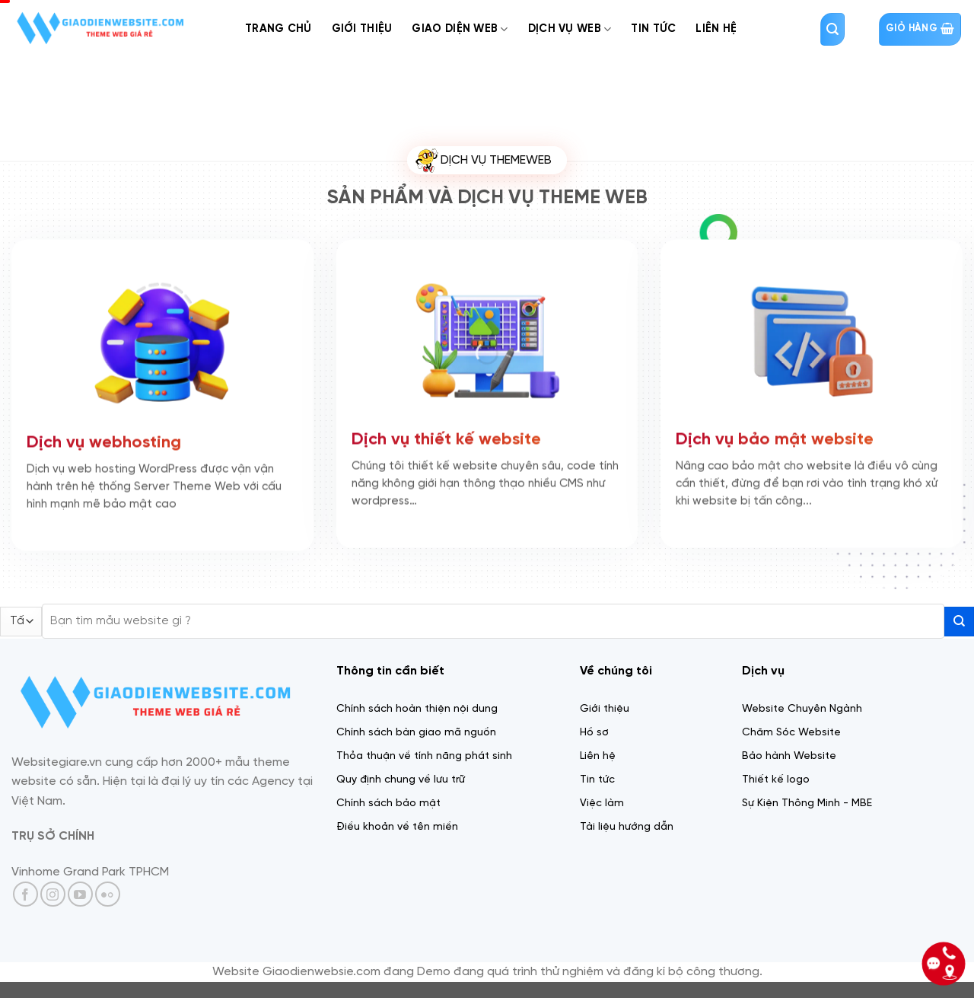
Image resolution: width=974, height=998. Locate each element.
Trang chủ (278, 29)
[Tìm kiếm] (832, 29)
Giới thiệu (362, 29)
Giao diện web (460, 29)
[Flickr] (107, 894)
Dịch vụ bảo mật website (775, 437)
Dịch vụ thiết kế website (446, 437)
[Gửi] (959, 621)
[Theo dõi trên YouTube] (80, 894)
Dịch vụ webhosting (104, 439)
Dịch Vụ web (570, 29)
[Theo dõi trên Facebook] (25, 894)
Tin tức (653, 29)
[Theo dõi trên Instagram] (52, 894)
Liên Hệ (716, 29)
